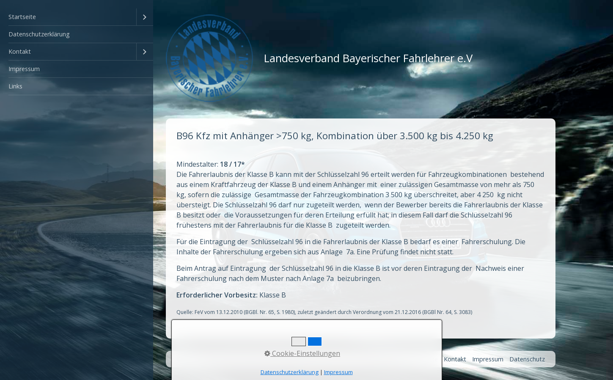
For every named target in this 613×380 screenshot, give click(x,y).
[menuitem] (76, 17)
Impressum (24, 69)
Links (15, 86)
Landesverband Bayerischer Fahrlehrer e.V (368, 58)
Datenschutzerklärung (39, 34)
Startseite (22, 17)
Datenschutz (527, 359)
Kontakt (19, 51)
